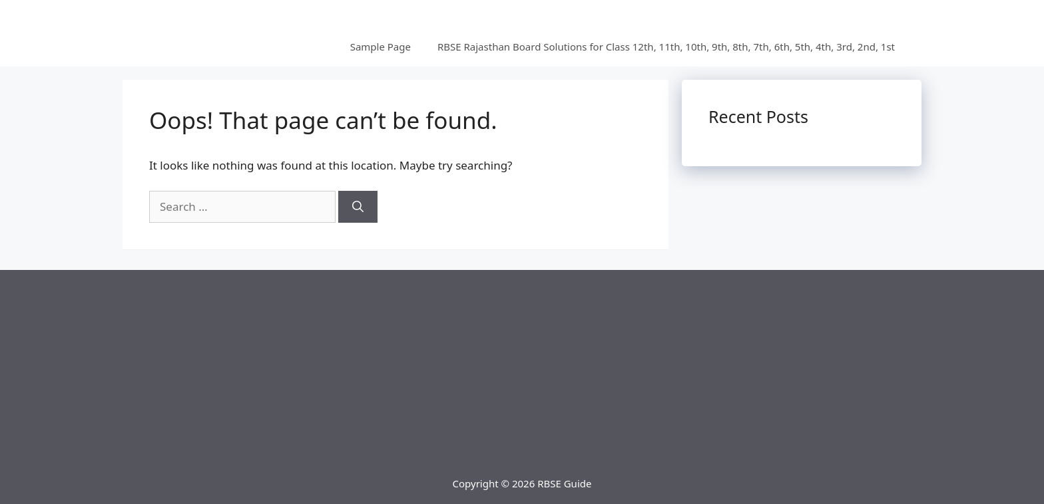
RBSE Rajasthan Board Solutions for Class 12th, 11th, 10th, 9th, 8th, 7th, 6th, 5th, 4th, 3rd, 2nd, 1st (666, 46)
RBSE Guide (564, 483)
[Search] (358, 207)
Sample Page (380, 46)
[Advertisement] (522, 363)
